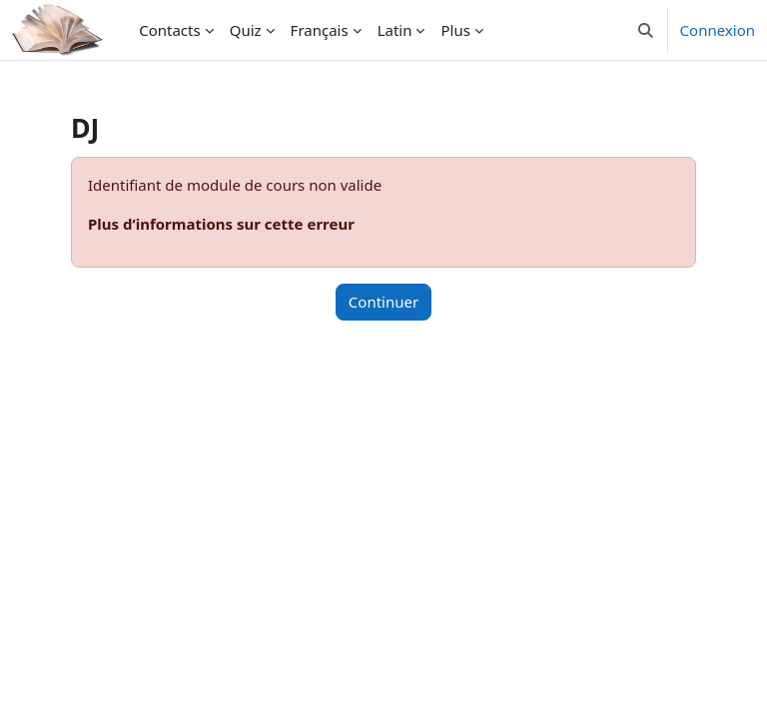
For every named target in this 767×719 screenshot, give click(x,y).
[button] (645, 30)
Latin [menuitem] (395, 30)
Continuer (383, 302)
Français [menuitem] (320, 30)
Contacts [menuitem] (169, 30)
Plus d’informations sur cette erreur (221, 224)
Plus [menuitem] (454, 30)
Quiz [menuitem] (246, 30)
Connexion (717, 30)
